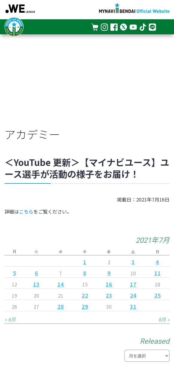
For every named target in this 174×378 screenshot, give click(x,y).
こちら (26, 211)
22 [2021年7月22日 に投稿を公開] (85, 295)
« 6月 (10, 319)
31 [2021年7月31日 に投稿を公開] (133, 306)
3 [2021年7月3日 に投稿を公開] (133, 262)
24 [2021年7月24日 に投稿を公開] (133, 295)
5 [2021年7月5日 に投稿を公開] (14, 273)
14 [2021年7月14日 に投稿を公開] (60, 284)
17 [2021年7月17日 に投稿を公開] (133, 284)
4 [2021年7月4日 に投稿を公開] (157, 262)
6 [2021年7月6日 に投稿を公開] (36, 273)
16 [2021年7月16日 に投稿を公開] (109, 284)
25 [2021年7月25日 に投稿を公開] (157, 295)
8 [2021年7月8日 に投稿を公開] (84, 273)
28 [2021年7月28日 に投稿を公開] (60, 306)
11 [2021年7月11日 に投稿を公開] (157, 273)
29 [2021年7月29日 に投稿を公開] (85, 306)
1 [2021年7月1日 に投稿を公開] (84, 262)
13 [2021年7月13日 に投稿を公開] (36, 284)
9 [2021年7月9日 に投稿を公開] (109, 273)
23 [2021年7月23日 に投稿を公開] (109, 295)
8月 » (164, 319)
